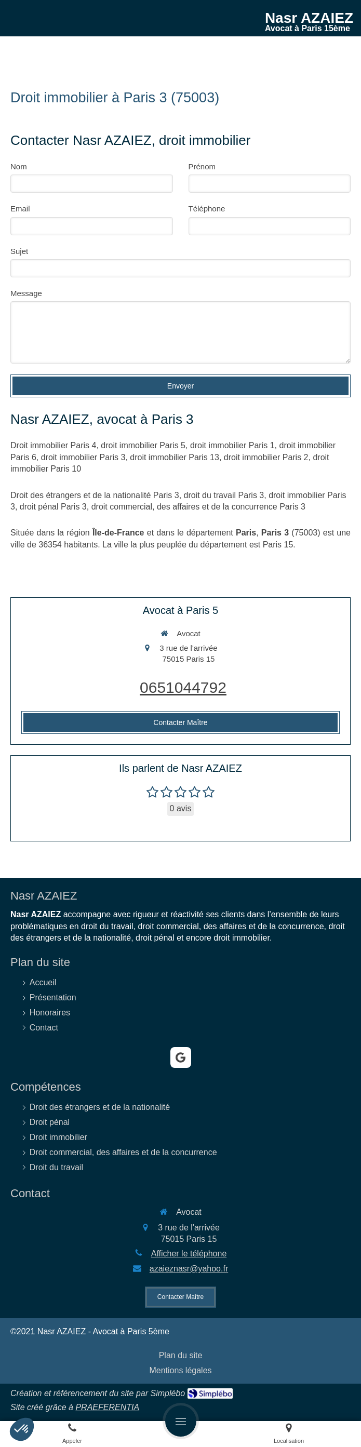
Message (26, 293)
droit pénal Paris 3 (53, 506)
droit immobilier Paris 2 (266, 457)
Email (20, 208)
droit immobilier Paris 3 (83, 457)
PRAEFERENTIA (107, 1407)
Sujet (19, 251)
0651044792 (183, 687)
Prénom (202, 166)
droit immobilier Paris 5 (143, 445)
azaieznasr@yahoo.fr (189, 1268)
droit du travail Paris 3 (224, 495)
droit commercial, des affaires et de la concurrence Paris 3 (198, 506)
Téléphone (207, 208)
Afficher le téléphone (189, 1253)
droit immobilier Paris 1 (232, 445)
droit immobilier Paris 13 (174, 457)
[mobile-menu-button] (181, 1421)
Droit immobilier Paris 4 (53, 445)
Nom (18, 166)
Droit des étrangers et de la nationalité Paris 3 (94, 495)
